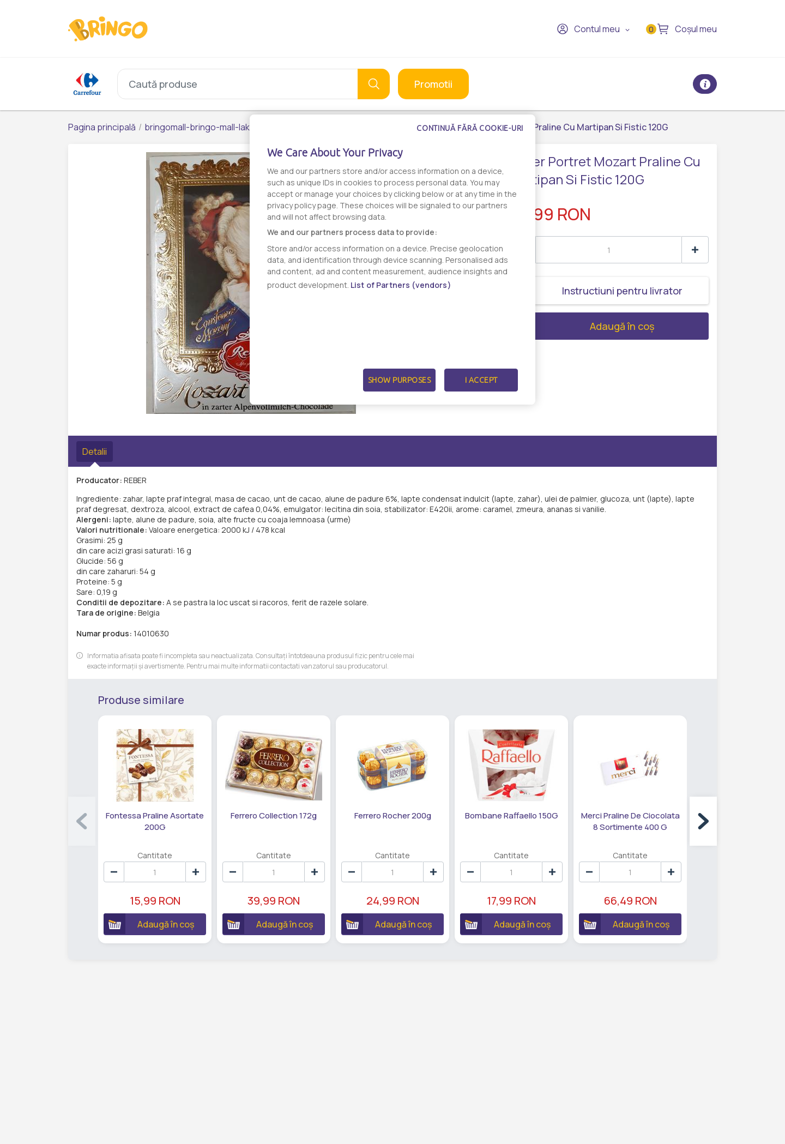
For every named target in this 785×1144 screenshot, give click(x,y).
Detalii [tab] (94, 451)
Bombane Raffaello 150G (511, 815)
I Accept (481, 380)
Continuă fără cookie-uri (469, 128)
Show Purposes (399, 380)
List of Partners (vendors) (401, 285)
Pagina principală (102, 127)
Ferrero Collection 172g (274, 815)
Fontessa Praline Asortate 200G (155, 821)
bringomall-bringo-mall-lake (199, 127)
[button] (703, 821)
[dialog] (392, 260)
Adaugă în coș (582, 326)
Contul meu (588, 29)
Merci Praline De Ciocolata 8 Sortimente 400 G (630, 821)
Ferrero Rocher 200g (392, 815)
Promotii (433, 84)
